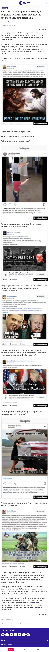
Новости (4, 8)
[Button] (43, 30)
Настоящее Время (6, 22)
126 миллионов (33, 603)
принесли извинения (29, 589)
